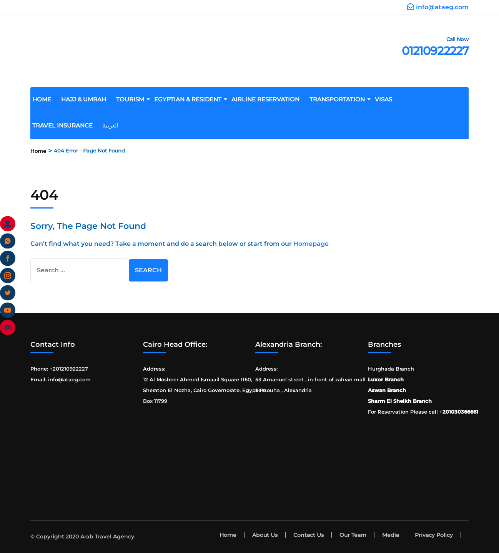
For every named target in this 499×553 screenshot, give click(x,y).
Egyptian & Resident (190, 99)
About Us (265, 534)
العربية (113, 125)
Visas (386, 99)
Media (390, 534)
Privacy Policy (434, 534)
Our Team (352, 534)
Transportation (340, 99)
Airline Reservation (268, 99)
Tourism (133, 99)
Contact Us (308, 534)
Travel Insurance (65, 125)
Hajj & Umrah (86, 99)
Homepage (311, 243)
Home (44, 99)
